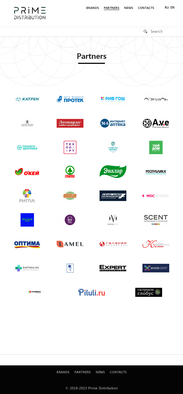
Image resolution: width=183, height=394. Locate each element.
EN (172, 7)
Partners (111, 8)
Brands (92, 8)
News (128, 8)
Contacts (146, 8)
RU (167, 7)
